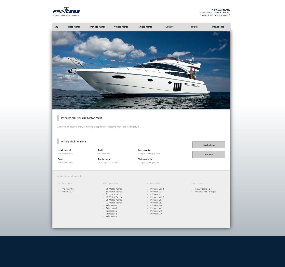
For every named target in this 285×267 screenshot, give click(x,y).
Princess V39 (156, 213)
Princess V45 (156, 208)
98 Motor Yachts (114, 189)
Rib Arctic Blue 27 (203, 189)
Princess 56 (111, 211)
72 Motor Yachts (114, 202)
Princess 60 (111, 208)
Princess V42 (156, 211)
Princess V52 (156, 202)
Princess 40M (68, 189)
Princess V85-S (157, 189)
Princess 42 (111, 216)
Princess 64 (111, 205)
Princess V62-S (157, 197)
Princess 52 (111, 213)
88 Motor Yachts (114, 191)
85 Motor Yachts (114, 194)
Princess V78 (156, 191)
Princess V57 (156, 200)
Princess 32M (68, 191)
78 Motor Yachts (114, 200)
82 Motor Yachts (114, 197)
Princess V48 (156, 205)
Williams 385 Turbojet (205, 191)
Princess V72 (156, 194)
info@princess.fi (222, 15)
